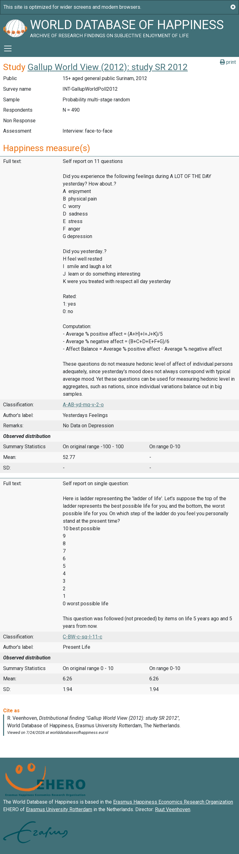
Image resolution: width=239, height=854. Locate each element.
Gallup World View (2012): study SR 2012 (107, 67)
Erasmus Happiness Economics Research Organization (173, 802)
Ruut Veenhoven (172, 809)
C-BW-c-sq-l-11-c (82, 637)
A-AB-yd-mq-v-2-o (83, 405)
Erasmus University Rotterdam (59, 809)
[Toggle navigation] (7, 48)
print (228, 62)
